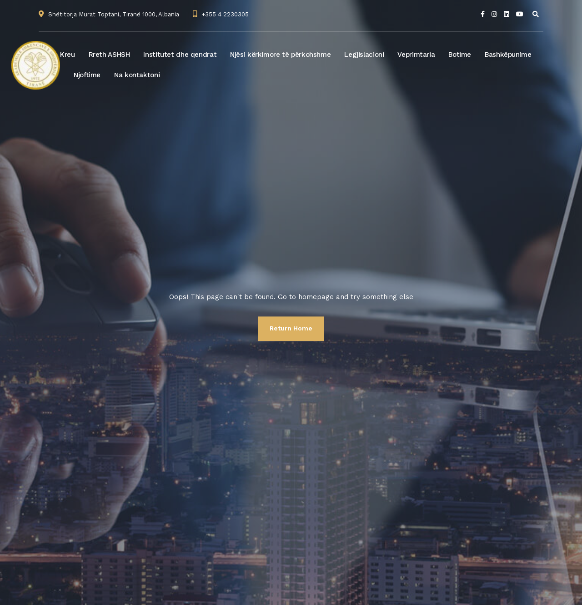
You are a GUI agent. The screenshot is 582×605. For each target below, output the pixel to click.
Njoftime (87, 75)
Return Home (291, 328)
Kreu (67, 54)
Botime (459, 54)
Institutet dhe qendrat (179, 54)
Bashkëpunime (508, 54)
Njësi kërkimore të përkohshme (280, 54)
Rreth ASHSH (109, 54)
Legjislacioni (364, 54)
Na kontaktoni (137, 75)
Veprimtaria (416, 54)
